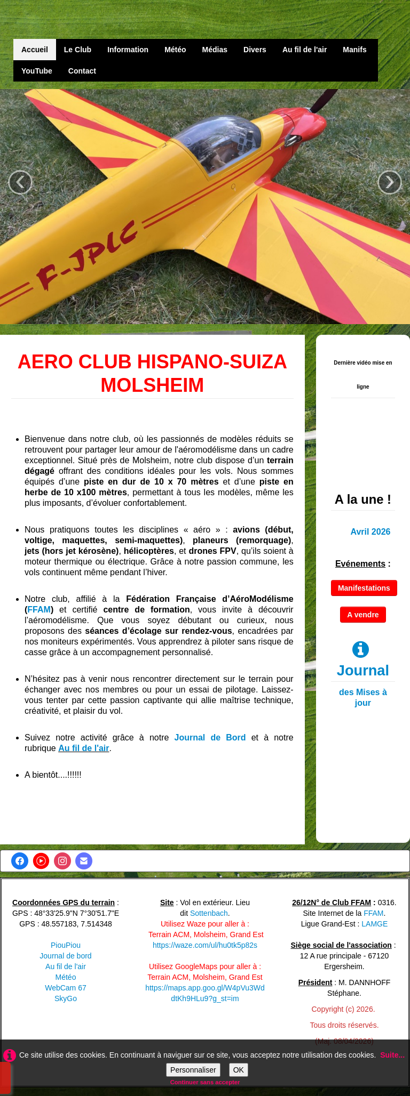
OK (238, 1070)
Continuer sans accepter (205, 1082)
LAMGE (374, 924)
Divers (254, 49)
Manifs (354, 49)
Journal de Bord (210, 737)
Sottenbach (209, 913)
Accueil (34, 49)
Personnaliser (193, 1070)
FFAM (39, 609)
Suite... (392, 1055)
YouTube (36, 71)
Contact (82, 71)
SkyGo (65, 998)
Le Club (77, 49)
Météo (175, 49)
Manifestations (364, 588)
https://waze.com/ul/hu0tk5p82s (205, 945)
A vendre (363, 614)
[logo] (60, 21)
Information (127, 49)
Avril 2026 (370, 531)
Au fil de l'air (304, 49)
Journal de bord (65, 956)
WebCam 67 (65, 988)
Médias (214, 49)
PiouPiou (66, 945)
